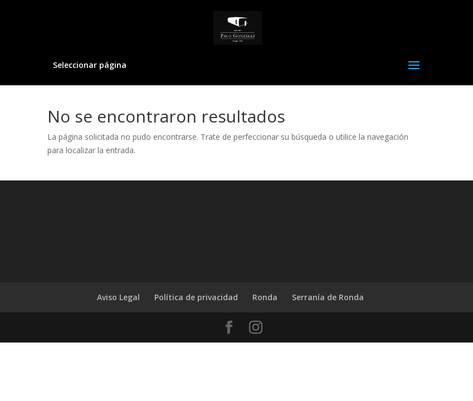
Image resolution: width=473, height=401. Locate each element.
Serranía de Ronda (328, 297)
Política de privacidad (196, 297)
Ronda (264, 297)
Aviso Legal (118, 297)
